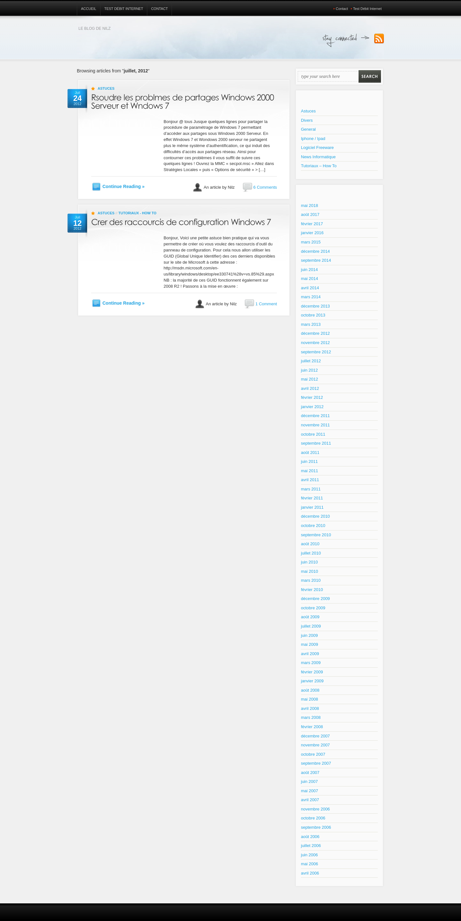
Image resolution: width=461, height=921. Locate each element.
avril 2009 (310, 653)
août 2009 (310, 616)
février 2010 (312, 589)
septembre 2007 (316, 763)
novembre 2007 (315, 745)
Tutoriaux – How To (318, 165)
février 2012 (312, 397)
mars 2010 (310, 580)
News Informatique (318, 156)
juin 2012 (309, 370)
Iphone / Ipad (313, 138)
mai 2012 (309, 379)
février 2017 (312, 223)
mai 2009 (309, 644)
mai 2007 (309, 790)
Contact (159, 9)
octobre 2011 (313, 434)
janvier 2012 (312, 406)
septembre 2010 (316, 534)
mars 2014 (310, 296)
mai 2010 (309, 571)
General (308, 129)
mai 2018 (309, 205)
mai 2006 (309, 863)
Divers (307, 120)
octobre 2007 (313, 754)
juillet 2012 (311, 360)
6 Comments (265, 187)
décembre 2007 (315, 736)
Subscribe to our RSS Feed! (379, 39)
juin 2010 (309, 562)
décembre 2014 (315, 251)
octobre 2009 (313, 607)
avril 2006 (310, 873)
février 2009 (312, 672)
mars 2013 (310, 324)
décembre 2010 (315, 516)
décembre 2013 (315, 306)
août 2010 (310, 543)
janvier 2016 (312, 232)
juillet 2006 (311, 845)
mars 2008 (310, 717)
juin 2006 (309, 854)
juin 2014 (309, 269)
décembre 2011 (315, 415)
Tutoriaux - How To (137, 213)
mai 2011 (309, 470)
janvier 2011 (312, 507)
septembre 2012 (316, 351)
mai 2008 (309, 699)
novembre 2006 (315, 809)
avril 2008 (310, 708)
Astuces (106, 88)
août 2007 (310, 772)
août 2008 (310, 690)
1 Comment (266, 303)
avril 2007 (310, 799)
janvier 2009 (312, 680)
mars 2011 (310, 489)
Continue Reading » (123, 186)
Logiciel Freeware (317, 147)
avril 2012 (310, 388)
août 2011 (310, 452)
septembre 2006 (316, 827)
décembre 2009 (315, 598)
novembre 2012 (315, 342)
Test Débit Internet (123, 9)
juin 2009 (309, 635)
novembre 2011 (315, 425)
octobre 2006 (313, 818)
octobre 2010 (313, 525)
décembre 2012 (315, 333)
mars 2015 (310, 242)
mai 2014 (309, 278)
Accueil (88, 9)
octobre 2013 (313, 315)
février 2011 (312, 498)
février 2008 (312, 726)
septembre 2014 (316, 260)
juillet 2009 (311, 626)
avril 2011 (310, 479)
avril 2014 (310, 287)
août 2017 (310, 214)
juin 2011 (309, 461)
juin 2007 (309, 781)
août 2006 (310, 836)
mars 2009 (310, 662)
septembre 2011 (316, 443)
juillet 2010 (311, 553)
